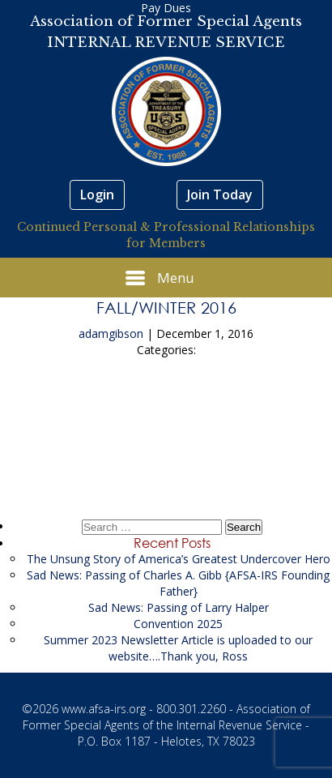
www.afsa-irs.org (104, 708)
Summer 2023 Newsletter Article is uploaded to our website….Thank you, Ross (178, 648)
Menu (160, 278)
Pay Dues (166, 7)
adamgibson (111, 333)
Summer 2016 (166, 409)
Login (97, 194)
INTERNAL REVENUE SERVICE (166, 42)
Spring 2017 (166, 455)
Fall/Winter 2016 (166, 307)
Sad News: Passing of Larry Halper (178, 607)
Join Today (220, 194)
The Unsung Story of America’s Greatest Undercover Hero (178, 558)
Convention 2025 (178, 623)
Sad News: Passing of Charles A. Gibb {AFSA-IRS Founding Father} (178, 583)
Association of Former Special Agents (166, 21)
